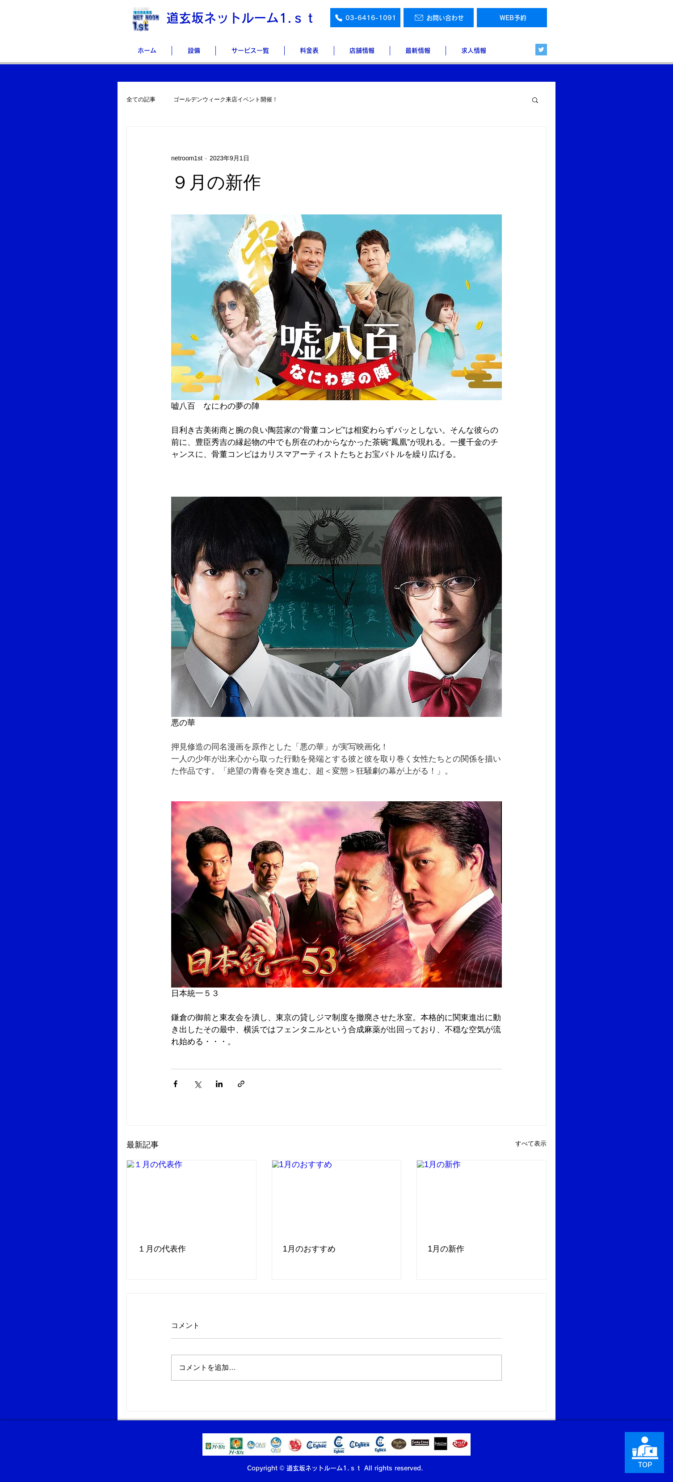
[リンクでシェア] (241, 1084)
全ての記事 (141, 99)
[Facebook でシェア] (175, 1084)
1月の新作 (446, 1248)
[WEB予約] (512, 17)
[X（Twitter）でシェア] (197, 1084)
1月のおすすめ (309, 1248)
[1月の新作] (481, 1196)
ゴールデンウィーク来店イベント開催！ (225, 99)
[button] (535, 99)
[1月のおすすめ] (336, 1196)
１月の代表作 (162, 1248)
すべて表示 (531, 1143)
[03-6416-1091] (365, 17)
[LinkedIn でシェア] (219, 1084)
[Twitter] (541, 49)
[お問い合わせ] (439, 17)
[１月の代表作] (191, 1196)
